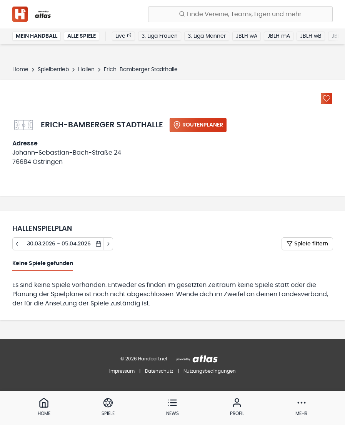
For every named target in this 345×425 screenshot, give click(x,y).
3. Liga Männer (207, 36)
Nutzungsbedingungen (209, 371)
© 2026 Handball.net (143, 359)
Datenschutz (159, 371)
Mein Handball (36, 36)
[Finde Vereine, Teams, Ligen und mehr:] (240, 14)
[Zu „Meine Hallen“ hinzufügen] (326, 98)
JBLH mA (278, 36)
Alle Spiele (81, 36)
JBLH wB (311, 36)
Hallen (86, 69)
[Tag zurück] (17, 243)
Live (123, 36)
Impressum (122, 371)
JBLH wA (246, 36)
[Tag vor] (108, 243)
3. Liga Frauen (160, 36)
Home (20, 69)
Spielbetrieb (53, 69)
